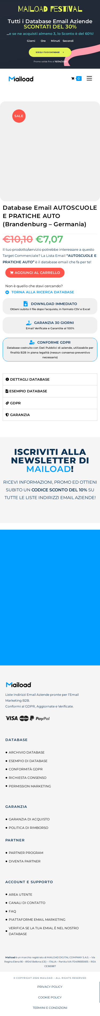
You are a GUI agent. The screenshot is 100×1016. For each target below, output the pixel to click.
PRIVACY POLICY (49, 987)
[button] (35, 273)
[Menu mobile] (87, 78)
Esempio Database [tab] (26, 391)
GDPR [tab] (13, 403)
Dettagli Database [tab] (28, 379)
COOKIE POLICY (50, 997)
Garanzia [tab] (18, 415)
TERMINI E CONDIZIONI (50, 1008)
